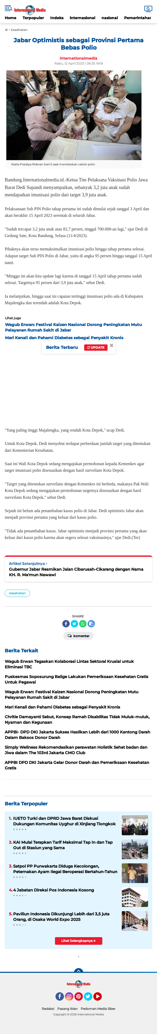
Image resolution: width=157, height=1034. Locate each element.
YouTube (101, 998)
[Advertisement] (78, 382)
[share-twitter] (74, 623)
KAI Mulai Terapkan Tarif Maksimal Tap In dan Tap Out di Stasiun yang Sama (63, 845)
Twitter (90, 998)
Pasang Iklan (67, 1009)
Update (95, 347)
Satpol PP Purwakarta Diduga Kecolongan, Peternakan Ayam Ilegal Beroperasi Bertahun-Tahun (65, 869)
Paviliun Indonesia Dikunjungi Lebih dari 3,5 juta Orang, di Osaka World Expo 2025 (61, 916)
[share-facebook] (66, 623)
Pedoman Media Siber (98, 1009)
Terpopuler (33, 17)
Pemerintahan (138, 17)
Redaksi (48, 1009)
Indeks (56, 17)
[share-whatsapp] (83, 623)
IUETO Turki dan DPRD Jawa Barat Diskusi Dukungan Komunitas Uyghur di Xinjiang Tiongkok (64, 821)
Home (10, 17)
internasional (82, 17)
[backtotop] (78, 973)
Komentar (78, 635)
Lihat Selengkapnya (78, 941)
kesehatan (17, 593)
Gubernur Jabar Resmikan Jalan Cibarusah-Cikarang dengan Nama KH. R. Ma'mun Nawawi (76, 572)
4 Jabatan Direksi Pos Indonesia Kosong (53, 890)
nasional (110, 17)
